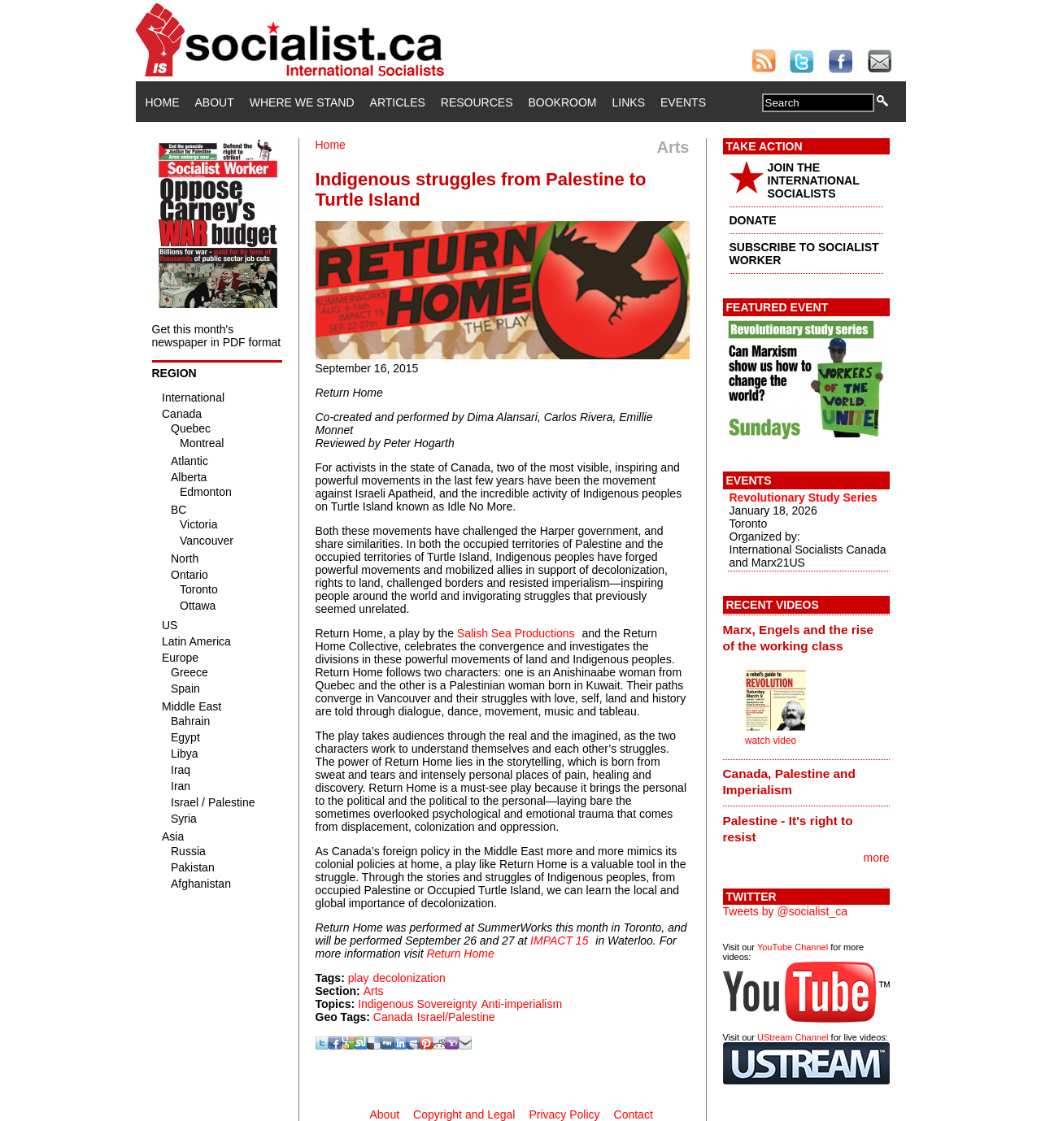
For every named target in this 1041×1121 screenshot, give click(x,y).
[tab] (806, 637)
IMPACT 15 (559, 940)
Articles (397, 102)
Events (683, 102)
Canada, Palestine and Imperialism (789, 782)
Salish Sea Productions (516, 633)
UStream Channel (792, 1037)
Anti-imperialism (521, 1003)
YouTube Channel (792, 947)
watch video (770, 740)
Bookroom (563, 102)
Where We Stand (302, 102)
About (214, 102)
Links (628, 102)
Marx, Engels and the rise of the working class (798, 638)
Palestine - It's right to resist (788, 829)
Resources (477, 102)
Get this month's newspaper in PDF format (216, 336)
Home (163, 102)
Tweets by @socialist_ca (785, 911)
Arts (374, 990)
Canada (393, 1016)
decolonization (409, 977)
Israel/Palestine (456, 1016)
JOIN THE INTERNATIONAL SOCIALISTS (814, 180)
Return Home (460, 953)
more (877, 857)
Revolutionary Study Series (804, 497)
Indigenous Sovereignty (417, 1003)
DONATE (753, 220)
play (358, 977)
